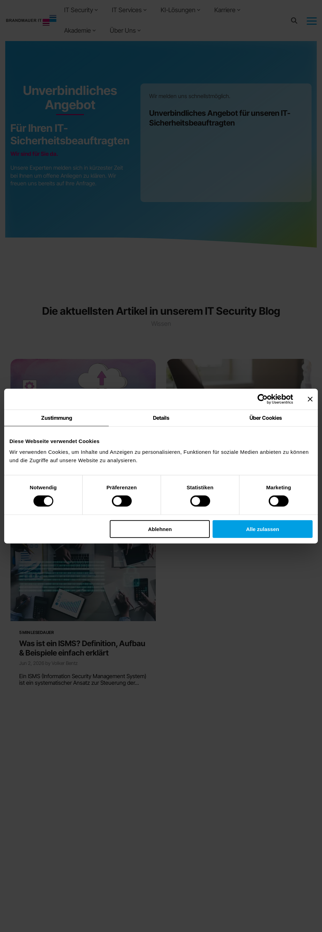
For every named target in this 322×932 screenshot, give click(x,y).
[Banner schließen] (310, 399)
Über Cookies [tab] (266, 418)
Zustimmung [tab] (56, 418)
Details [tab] (161, 418)
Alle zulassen (262, 529)
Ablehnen (160, 529)
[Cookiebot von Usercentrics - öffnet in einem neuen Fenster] (262, 399)
